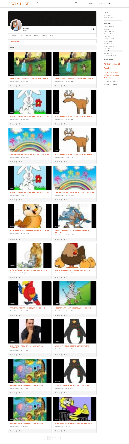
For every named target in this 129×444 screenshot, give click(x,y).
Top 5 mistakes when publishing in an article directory (111, 75)
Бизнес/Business (109, 26)
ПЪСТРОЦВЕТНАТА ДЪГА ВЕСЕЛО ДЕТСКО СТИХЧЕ (29, 154)
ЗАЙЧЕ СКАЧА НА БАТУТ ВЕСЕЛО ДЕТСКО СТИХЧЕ (29, 116)
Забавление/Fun (109, 31)
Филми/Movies (15, 41)
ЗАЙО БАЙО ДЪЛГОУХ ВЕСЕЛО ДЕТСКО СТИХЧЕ (28, 270)
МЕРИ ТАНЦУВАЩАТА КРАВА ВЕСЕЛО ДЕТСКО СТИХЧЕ (72, 231)
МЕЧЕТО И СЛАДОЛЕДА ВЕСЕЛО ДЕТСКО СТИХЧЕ (29, 78)
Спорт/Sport (107, 48)
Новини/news (108, 43)
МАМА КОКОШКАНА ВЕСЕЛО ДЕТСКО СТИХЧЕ (72, 270)
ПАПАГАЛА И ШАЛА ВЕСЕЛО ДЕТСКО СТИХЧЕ (27, 308)
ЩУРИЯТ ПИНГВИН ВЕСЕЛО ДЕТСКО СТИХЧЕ (72, 346)
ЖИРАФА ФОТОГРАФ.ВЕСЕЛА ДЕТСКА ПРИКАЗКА (29, 385)
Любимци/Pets (108, 29)
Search (76, 3)
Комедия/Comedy (109, 39)
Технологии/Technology (111, 56)
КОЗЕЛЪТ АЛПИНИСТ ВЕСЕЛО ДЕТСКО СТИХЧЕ (73, 308)
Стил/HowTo (107, 34)
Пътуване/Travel (109, 46)
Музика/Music (108, 41)
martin (26, 29)
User (25, 31)
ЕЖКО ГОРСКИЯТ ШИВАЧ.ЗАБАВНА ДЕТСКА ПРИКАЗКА (26, 346)
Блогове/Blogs (108, 53)
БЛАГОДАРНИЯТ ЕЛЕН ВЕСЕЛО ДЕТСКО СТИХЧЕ (73, 116)
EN (120, 3)
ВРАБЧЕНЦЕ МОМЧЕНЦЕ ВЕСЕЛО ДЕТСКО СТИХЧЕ (29, 230)
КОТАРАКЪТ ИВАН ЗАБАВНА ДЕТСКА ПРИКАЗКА (73, 423)
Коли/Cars (107, 36)
